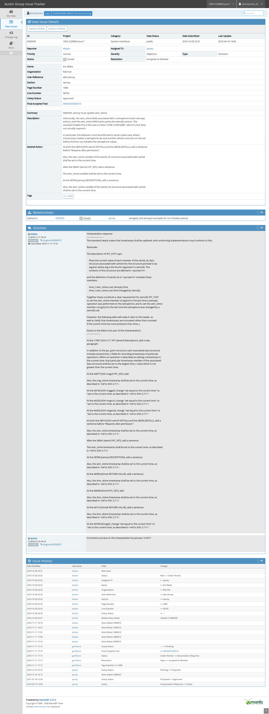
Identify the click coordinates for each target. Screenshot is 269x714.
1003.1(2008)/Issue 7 (221, 4)
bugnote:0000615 (52, 240)
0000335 (60, 218)
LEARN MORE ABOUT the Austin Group (72, 13)
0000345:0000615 (72, 103)
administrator (40, 706)
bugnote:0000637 (52, 544)
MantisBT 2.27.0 (47, 699)
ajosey (150, 48)
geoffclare (76, 646)
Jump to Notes (37, 28)
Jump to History (57, 28)
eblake (66, 48)
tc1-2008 (68, 196)
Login (47, 13)
